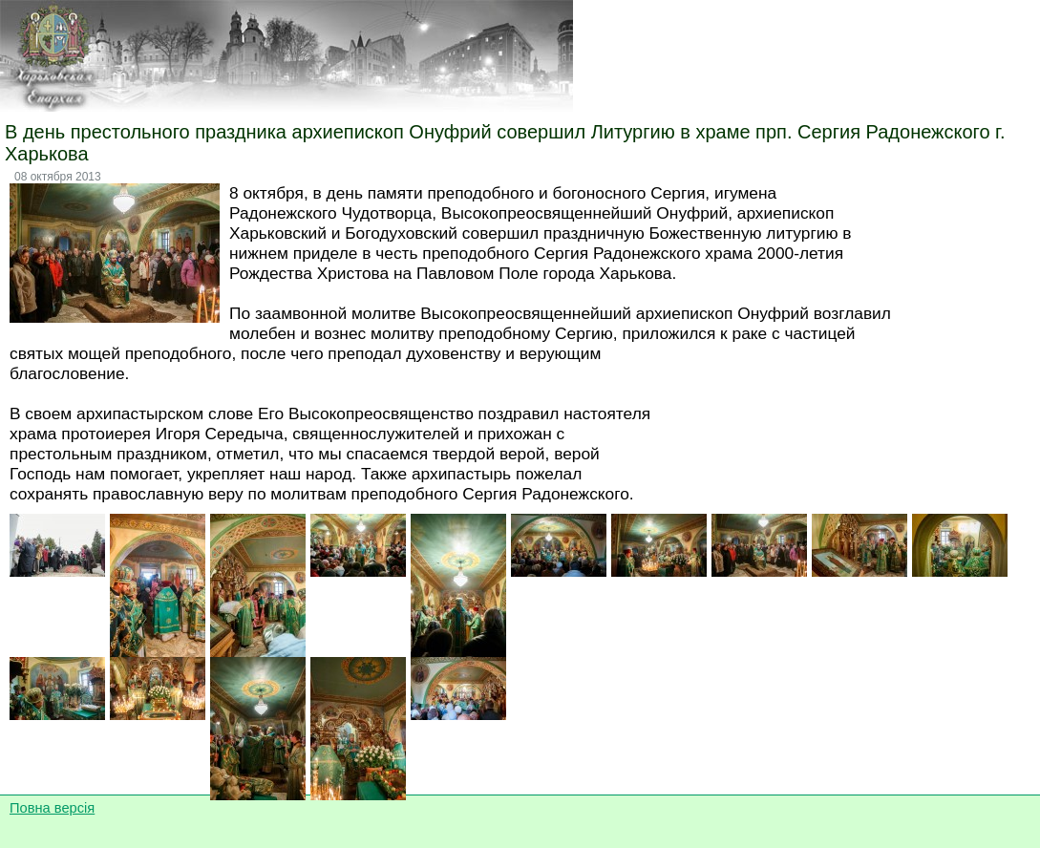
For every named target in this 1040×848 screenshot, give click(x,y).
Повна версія (52, 808)
